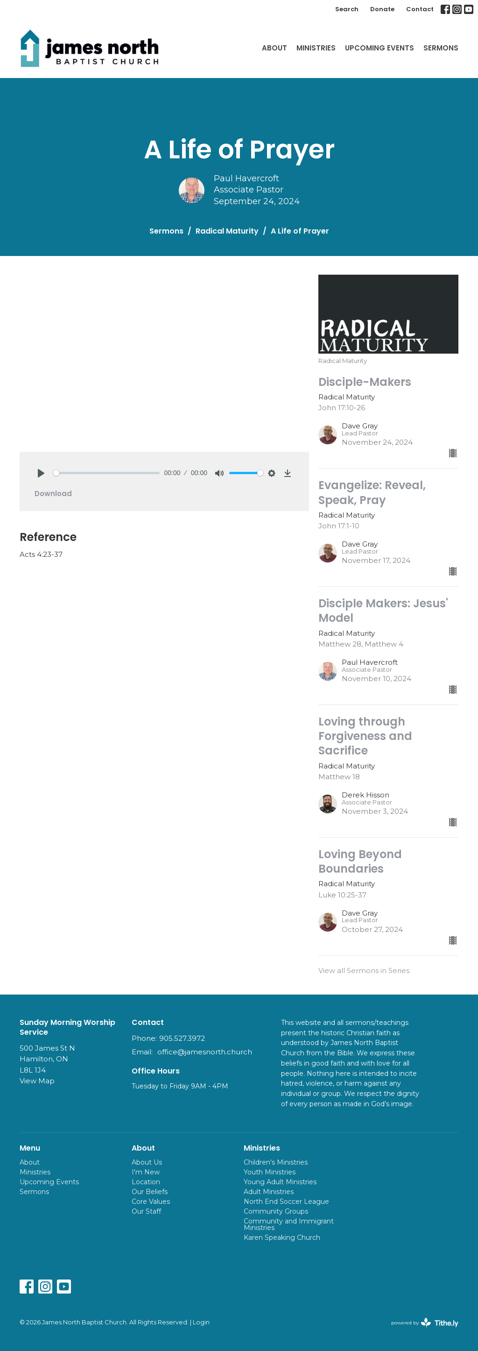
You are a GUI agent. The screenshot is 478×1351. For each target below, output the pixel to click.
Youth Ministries (269, 1172)
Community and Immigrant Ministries (289, 1224)
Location (146, 1182)
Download (53, 493)
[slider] (106, 473)
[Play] (41, 473)
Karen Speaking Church (282, 1237)
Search (346, 9)
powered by (424, 1323)
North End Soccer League (286, 1201)
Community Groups (276, 1211)
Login (201, 1322)
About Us (147, 1162)
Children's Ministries (276, 1162)
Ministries (316, 48)
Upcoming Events (379, 48)
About (274, 48)
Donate (382, 9)
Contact (420, 9)
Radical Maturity (227, 231)
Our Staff (146, 1211)
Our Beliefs (150, 1191)
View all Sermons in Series (363, 970)
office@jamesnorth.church (204, 1051)
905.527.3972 (182, 1038)
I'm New (146, 1172)
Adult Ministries (269, 1191)
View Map (37, 1080)
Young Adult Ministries (280, 1182)
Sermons (440, 48)
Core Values (151, 1201)
